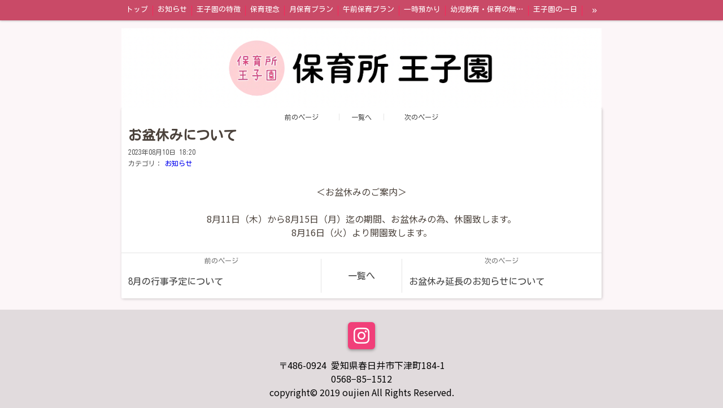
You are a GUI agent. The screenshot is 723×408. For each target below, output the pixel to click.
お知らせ (178, 163)
